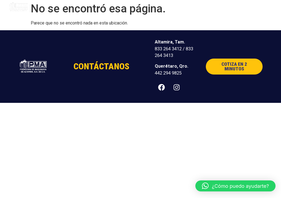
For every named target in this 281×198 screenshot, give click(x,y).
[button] (262, 7)
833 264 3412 (168, 48)
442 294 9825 (168, 73)
